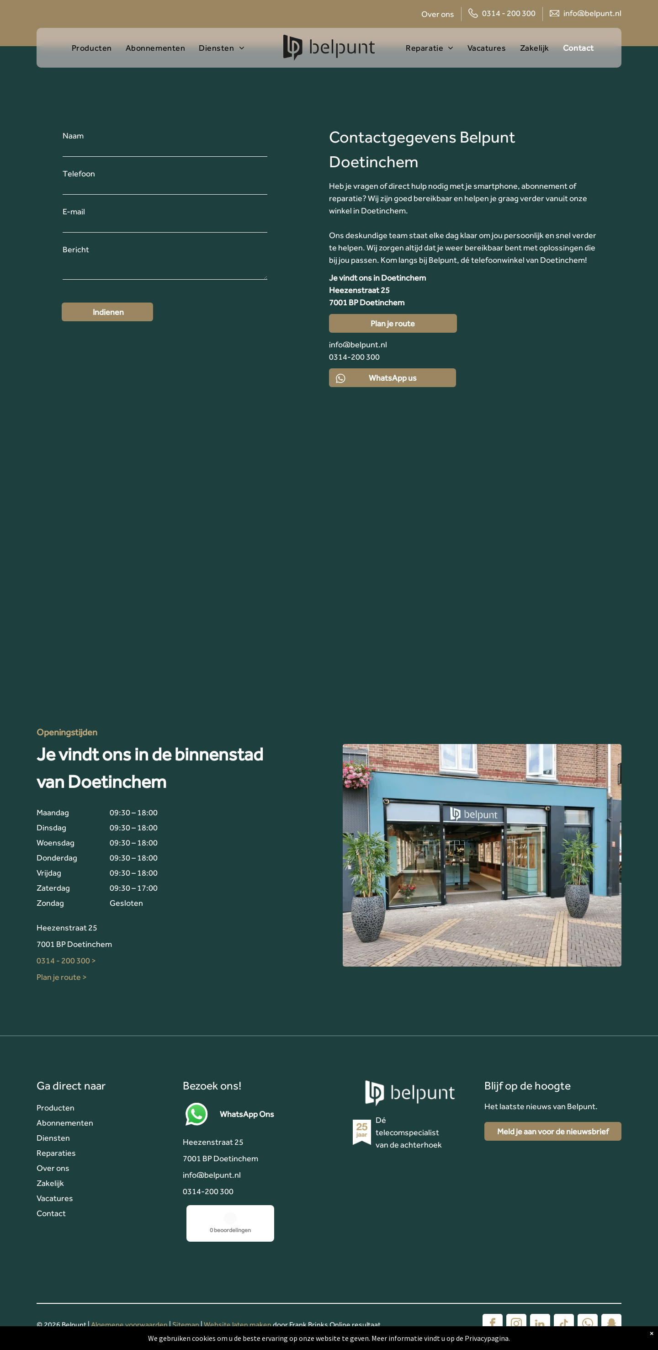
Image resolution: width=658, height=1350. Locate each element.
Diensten (53, 1138)
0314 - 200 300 (509, 13)
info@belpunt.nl (592, 13)
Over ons (437, 14)
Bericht (76, 249)
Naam (73, 135)
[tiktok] (564, 1325)
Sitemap (185, 1324)
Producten (55, 1107)
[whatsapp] (588, 1325)
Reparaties (56, 1153)
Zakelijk (50, 1183)
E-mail (74, 211)
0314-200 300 (208, 1191)
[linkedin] (540, 1325)
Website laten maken (237, 1324)
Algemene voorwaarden (129, 1324)
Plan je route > (62, 977)
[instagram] (516, 1325)
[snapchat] (611, 1325)
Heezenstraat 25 (67, 927)
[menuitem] (99, 48)
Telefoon (79, 173)
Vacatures (55, 1198)
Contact (51, 1213)
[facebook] (493, 1325)
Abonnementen (65, 1122)
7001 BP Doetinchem (74, 944)
